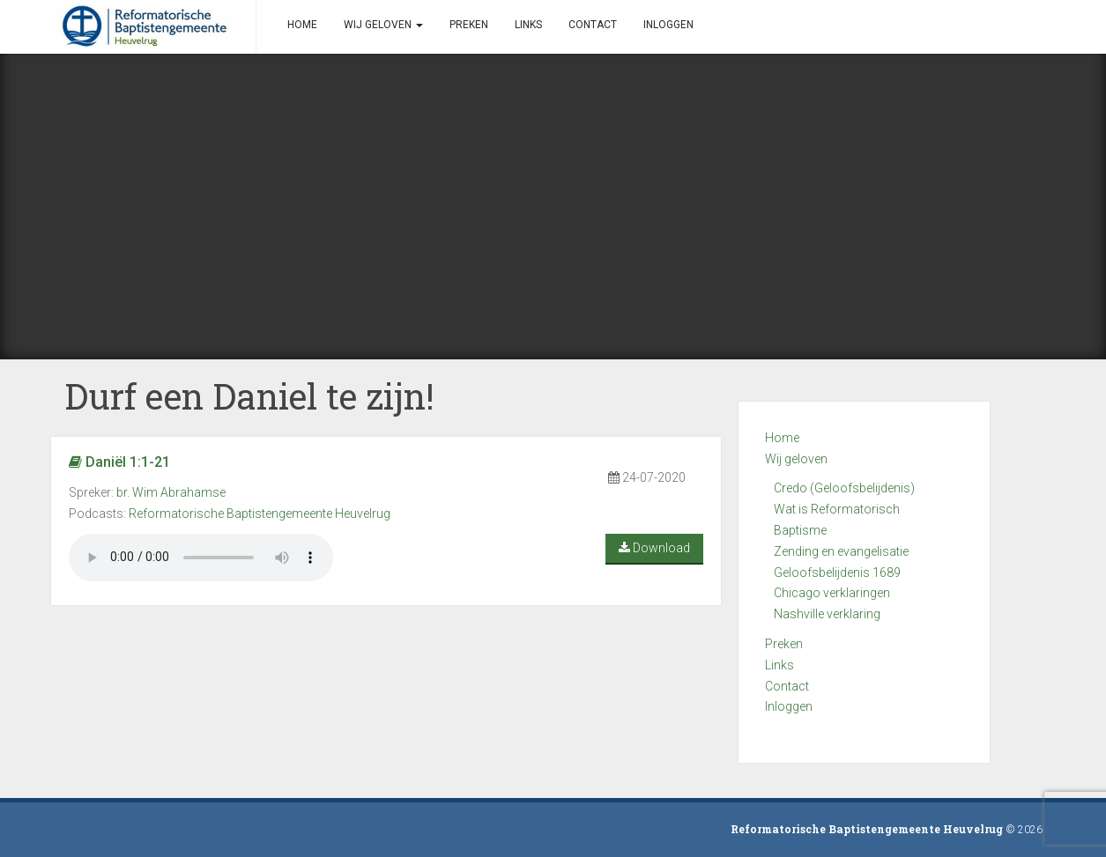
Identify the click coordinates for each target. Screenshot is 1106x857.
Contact (787, 686)
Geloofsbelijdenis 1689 (837, 572)
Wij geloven (796, 459)
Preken (784, 644)
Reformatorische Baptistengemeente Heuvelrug (259, 513)
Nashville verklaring (827, 614)
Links (779, 665)
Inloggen (789, 706)
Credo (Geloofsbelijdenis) (844, 488)
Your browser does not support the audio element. (201, 557)
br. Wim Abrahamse (171, 492)
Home (782, 438)
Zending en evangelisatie (841, 551)
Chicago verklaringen (832, 593)
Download (654, 548)
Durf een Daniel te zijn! (249, 396)
